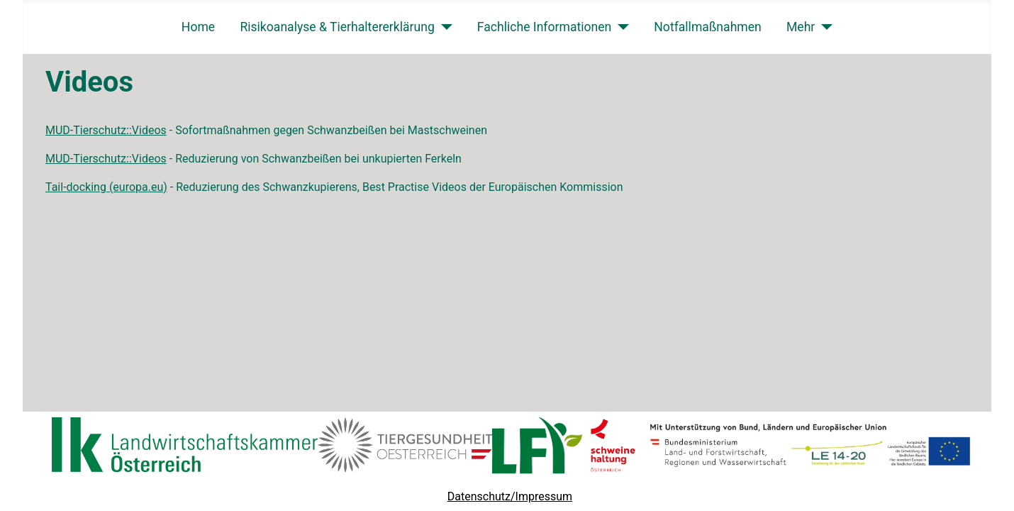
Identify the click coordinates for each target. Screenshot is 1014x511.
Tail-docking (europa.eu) (106, 187)
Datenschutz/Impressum (509, 496)
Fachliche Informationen (544, 27)
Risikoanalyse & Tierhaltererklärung (337, 27)
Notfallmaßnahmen (708, 27)
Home (198, 27)
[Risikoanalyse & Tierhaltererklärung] (443, 27)
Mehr (800, 27)
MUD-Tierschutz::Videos (106, 130)
